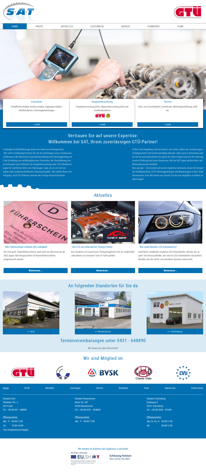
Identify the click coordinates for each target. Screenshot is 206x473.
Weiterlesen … (42, 270)
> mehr (36, 124)
